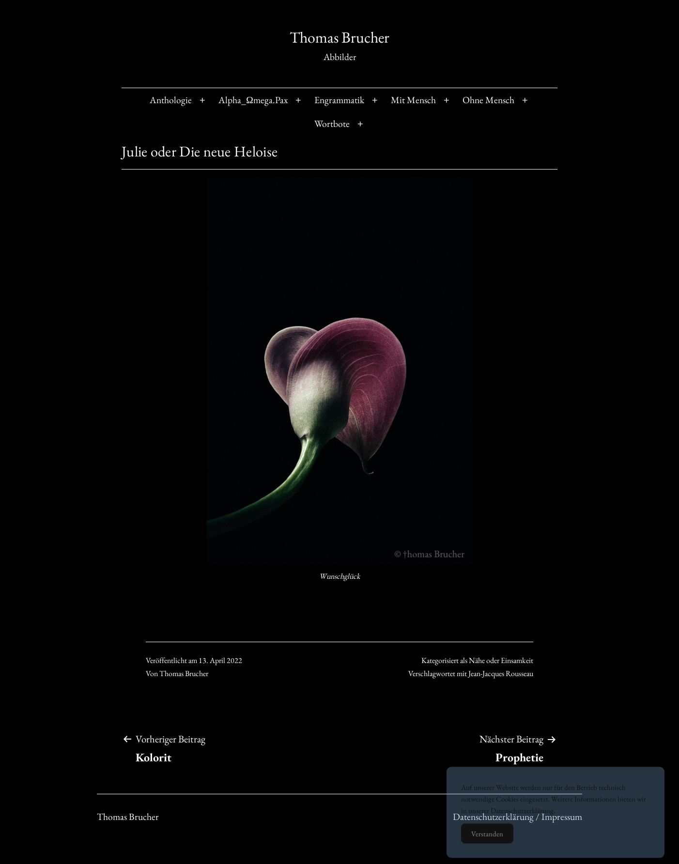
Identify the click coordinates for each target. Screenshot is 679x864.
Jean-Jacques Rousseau (500, 673)
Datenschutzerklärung (522, 819)
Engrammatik (339, 99)
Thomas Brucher (339, 37)
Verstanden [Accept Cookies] (487, 843)
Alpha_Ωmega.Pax (253, 99)
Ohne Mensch (488, 99)
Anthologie (171, 99)
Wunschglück (339, 576)
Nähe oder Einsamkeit (501, 660)
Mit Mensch (413, 99)
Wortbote (332, 123)
